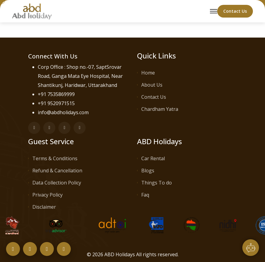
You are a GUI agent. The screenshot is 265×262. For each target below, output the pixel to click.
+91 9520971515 (56, 103)
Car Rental (153, 158)
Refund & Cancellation (57, 170)
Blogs (147, 170)
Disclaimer (44, 207)
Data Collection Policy (56, 182)
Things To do (156, 182)
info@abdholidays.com (63, 112)
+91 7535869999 (56, 94)
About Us (151, 85)
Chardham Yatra (159, 109)
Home (148, 72)
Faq (145, 194)
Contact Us (153, 97)
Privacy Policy (47, 194)
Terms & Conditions (54, 158)
